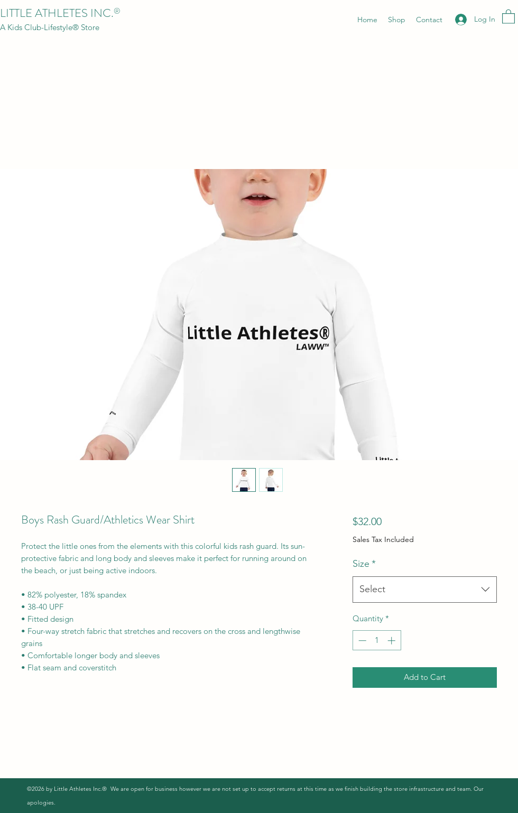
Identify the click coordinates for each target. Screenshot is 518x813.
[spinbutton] (376, 640)
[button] (508, 16)
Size (364, 563)
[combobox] (425, 589)
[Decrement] (361, 640)
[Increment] (392, 640)
